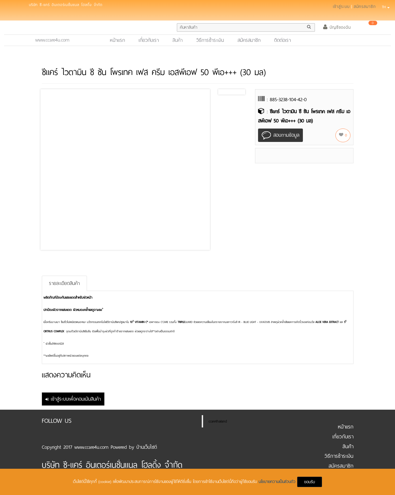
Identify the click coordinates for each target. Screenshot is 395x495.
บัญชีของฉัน (337, 27)
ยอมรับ (309, 481)
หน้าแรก (120, 40)
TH (385, 7)
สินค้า (177, 40)
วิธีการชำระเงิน (210, 40)
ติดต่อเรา (282, 40)
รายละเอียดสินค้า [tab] (64, 283)
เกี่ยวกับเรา (149, 40)
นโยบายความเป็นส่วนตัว (278, 481)
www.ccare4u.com (52, 40)
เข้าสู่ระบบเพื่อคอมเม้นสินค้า (73, 399)
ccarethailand (218, 421)
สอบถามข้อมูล (280, 135)
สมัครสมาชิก (365, 6)
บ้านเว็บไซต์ (146, 447)
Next (239, 92)
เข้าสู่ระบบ (341, 6)
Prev (226, 92)
